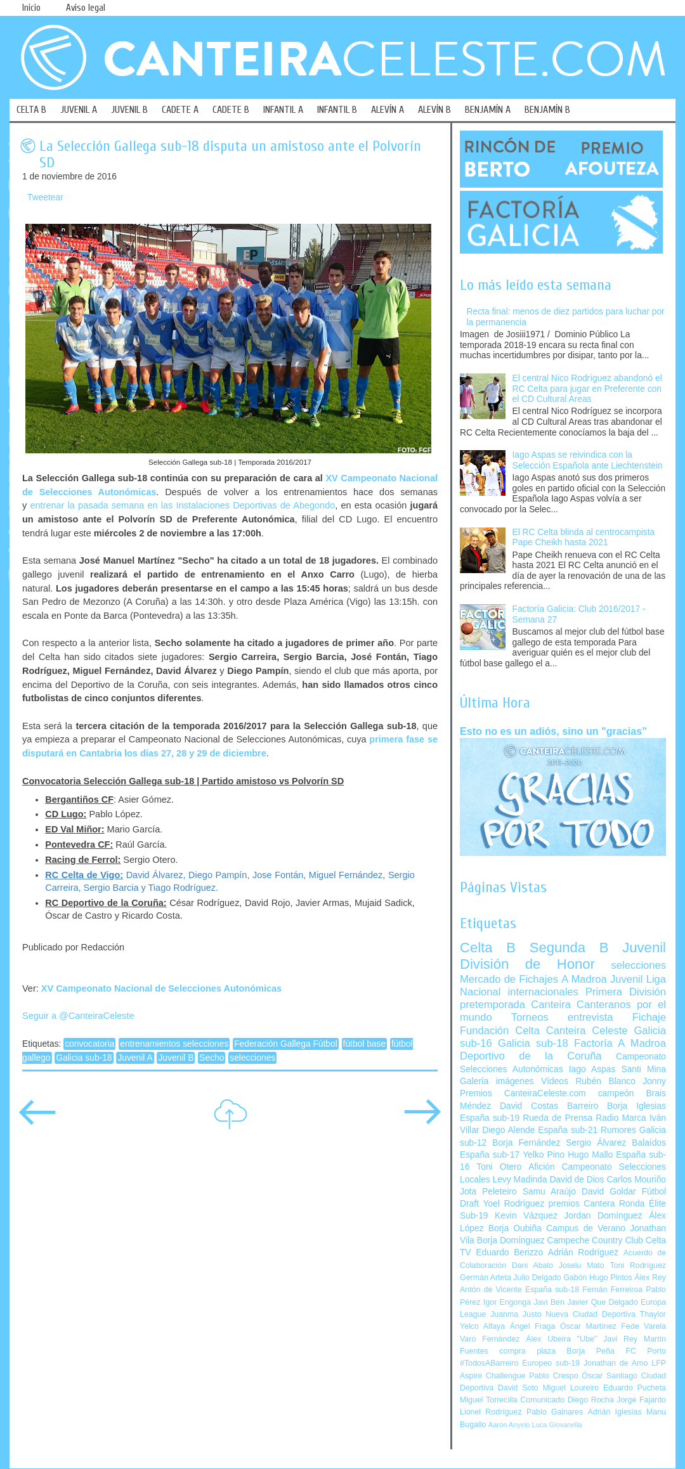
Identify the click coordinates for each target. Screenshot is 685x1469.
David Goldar (609, 1191)
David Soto (518, 1387)
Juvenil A (134, 1058)
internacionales (543, 992)
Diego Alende (508, 1130)
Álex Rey (650, 1277)
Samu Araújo (549, 1191)
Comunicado (542, 1399)
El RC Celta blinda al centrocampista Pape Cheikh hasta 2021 (583, 537)
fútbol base (364, 1044)
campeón (616, 1093)
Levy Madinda (519, 1179)
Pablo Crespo (553, 1375)
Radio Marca (621, 1118)
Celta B (488, 947)
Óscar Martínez (588, 1326)
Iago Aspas (592, 1069)
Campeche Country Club (595, 1240)
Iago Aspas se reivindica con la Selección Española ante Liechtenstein (587, 460)
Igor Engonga (507, 1302)
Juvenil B (175, 1058)
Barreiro (582, 1106)
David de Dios (576, 1179)
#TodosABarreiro (489, 1363)
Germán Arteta (485, 1277)
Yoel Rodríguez (513, 1203)
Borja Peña (590, 1351)
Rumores (618, 1130)
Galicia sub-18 (84, 1058)
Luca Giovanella (557, 1424)
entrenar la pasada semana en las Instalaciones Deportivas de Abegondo (182, 505)
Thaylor (653, 1314)
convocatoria (89, 1044)
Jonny (654, 1081)
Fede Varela (643, 1326)
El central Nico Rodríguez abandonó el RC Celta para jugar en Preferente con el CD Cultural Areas (587, 388)
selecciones (252, 1058)
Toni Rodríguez (638, 1265)
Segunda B (569, 947)
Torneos (530, 1017)
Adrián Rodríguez (583, 1252)
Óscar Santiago (609, 1375)
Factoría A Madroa (620, 1043)
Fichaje (649, 1017)
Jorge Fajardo (641, 1399)
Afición (541, 1167)
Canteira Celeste (587, 1031)
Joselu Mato (581, 1265)
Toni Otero (498, 1167)
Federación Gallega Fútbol (285, 1044)
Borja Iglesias (636, 1106)
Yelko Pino (543, 1155)
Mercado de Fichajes (509, 979)
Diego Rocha (591, 1399)
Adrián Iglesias (615, 1412)
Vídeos (554, 1081)
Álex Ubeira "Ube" (561, 1339)
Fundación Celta (500, 1031)
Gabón (575, 1277)
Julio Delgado (537, 1277)
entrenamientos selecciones (174, 1044)
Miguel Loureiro (570, 1387)
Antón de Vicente (491, 1289)
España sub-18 (552, 1289)
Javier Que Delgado (602, 1302)
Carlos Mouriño (636, 1179)
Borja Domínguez (511, 1240)
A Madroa (584, 979)
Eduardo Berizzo (509, 1252)
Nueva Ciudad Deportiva (590, 1314)
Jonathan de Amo (616, 1363)
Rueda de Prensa (557, 1118)
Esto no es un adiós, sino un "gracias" (553, 731)
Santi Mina (643, 1069)
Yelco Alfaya (482, 1326)
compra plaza (527, 1351)
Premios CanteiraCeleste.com (523, 1093)
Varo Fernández (489, 1339)
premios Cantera (582, 1203)
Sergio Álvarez (596, 1143)
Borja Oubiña (515, 1228)
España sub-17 (489, 1155)
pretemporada (492, 1005)
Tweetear (45, 197)
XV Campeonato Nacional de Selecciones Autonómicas (161, 988)
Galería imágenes (497, 1081)
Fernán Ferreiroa (612, 1289)
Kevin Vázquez (526, 1215)
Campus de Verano (585, 1228)
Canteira (551, 1005)
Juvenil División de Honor (563, 956)
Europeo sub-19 (551, 1363)
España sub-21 (567, 1130)
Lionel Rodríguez (491, 1412)
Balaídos (649, 1143)
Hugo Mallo (590, 1155)
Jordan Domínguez (603, 1215)
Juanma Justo (515, 1314)
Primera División (625, 992)
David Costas (529, 1106)
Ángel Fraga (533, 1326)
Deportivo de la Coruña (531, 1056)
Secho (211, 1058)
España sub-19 (489, 1118)
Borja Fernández (526, 1143)
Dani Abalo (532, 1265)
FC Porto (645, 1351)
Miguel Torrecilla (489, 1399)
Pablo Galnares (554, 1412)
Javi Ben (548, 1302)
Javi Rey (620, 1339)
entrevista (590, 1017)
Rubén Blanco (605, 1081)
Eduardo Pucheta (634, 1387)
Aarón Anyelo (509, 1424)
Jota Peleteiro (488, 1191)
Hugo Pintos (610, 1277)
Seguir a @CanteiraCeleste (78, 1016)
